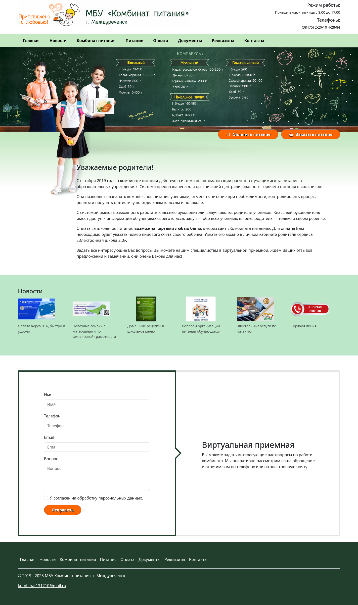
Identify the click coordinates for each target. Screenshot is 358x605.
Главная (31, 40)
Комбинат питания (96, 40)
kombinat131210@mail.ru (42, 585)
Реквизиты (223, 40)
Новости (58, 40)
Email (49, 437)
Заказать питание (310, 134)
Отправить (63, 510)
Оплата (160, 40)
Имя (48, 394)
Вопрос (51, 458)
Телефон (52, 416)
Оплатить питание (248, 134)
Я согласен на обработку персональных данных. (96, 498)
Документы (190, 40)
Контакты (254, 40)
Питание (134, 40)
